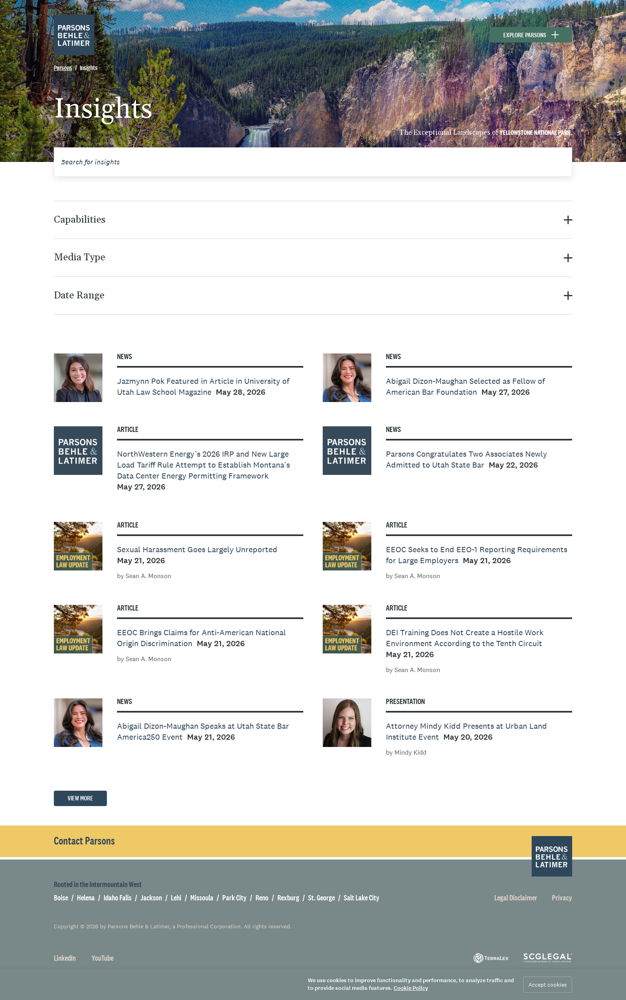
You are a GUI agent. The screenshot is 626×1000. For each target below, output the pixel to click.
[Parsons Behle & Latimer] (74, 35)
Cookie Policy (411, 988)
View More (80, 798)
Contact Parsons (84, 840)
